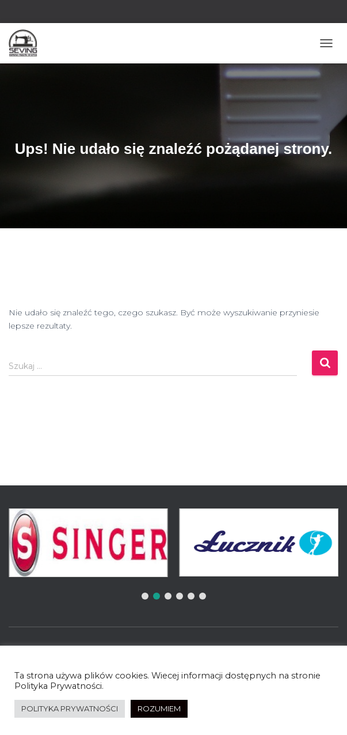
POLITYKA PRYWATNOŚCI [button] (69, 708)
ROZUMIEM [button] (159, 708)
